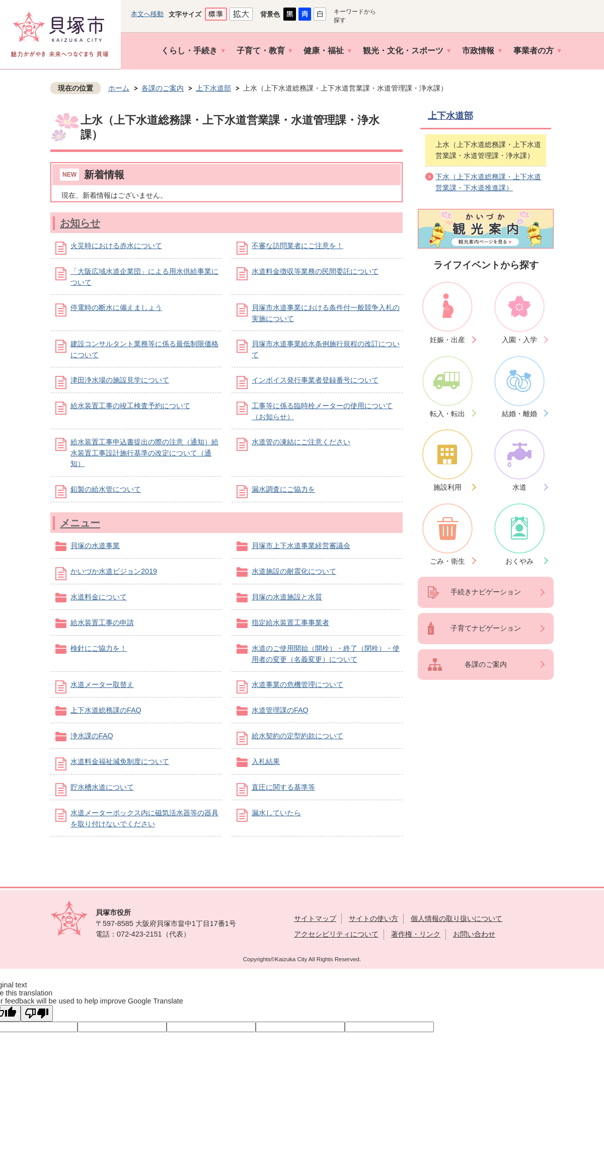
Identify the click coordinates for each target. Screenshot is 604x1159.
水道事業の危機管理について (297, 684)
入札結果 (266, 761)
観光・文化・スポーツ (403, 50)
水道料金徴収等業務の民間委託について (315, 271)
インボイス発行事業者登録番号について (315, 380)
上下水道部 (213, 88)
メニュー (80, 522)
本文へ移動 (147, 14)
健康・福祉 (324, 50)
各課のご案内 (162, 88)
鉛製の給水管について (105, 489)
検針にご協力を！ (98, 648)
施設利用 (447, 487)
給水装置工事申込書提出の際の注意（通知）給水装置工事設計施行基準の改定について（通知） (144, 453)
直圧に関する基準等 (283, 787)
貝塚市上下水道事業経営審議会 (301, 546)
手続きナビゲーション (485, 592)
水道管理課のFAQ (280, 710)
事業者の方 (533, 50)
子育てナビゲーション (485, 628)
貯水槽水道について (102, 787)
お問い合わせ (474, 934)
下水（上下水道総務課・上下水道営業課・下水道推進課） (488, 182)
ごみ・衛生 (447, 561)
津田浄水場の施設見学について (119, 380)
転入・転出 (447, 414)
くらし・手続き (189, 50)
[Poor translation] (37, 1013)
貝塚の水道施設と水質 (287, 597)
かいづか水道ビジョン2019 (113, 571)
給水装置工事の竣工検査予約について (130, 406)
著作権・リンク (415, 934)
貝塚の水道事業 (95, 546)
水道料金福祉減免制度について (119, 761)
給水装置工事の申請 (102, 623)
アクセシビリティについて (336, 934)
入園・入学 (519, 340)
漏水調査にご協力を (283, 489)
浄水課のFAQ (91, 736)
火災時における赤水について (116, 246)
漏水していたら (276, 813)
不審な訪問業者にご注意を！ (297, 246)
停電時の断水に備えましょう (116, 307)
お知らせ (80, 222)
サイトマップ (315, 918)
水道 (519, 487)
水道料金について (98, 597)
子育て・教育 (261, 50)
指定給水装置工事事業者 (290, 623)
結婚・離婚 (519, 414)
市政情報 (478, 50)
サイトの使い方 (373, 918)
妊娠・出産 (447, 340)
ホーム (118, 88)
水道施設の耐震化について (294, 571)
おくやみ (519, 561)
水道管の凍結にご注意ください (301, 442)
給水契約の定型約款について (297, 736)
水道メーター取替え (102, 684)
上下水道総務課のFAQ (105, 710)
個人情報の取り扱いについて (456, 918)
